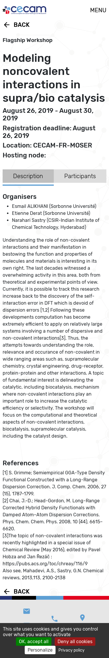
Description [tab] (28, 176)
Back (16, 24)
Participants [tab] (80, 176)
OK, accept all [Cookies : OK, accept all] (34, 641)
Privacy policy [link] (71, 650)
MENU (98, 10)
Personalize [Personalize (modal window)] (40, 650)
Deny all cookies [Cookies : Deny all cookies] (75, 641)
